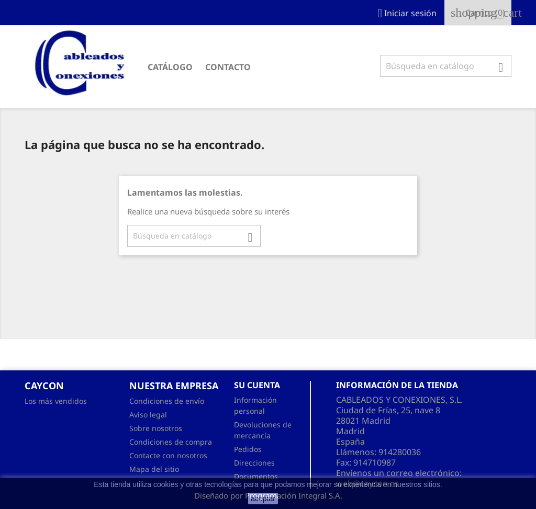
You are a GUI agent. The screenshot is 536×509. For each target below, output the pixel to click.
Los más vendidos (56, 401)
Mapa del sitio (154, 469)
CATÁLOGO (170, 67)
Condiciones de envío (166, 401)
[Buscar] (445, 66)
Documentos (256, 476)
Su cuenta (257, 385)
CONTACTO (228, 67)
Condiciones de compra (170, 442)
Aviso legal (148, 415)
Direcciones (254, 463)
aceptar (263, 498)
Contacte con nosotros (168, 455)
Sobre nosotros (155, 428)
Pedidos (248, 449)
